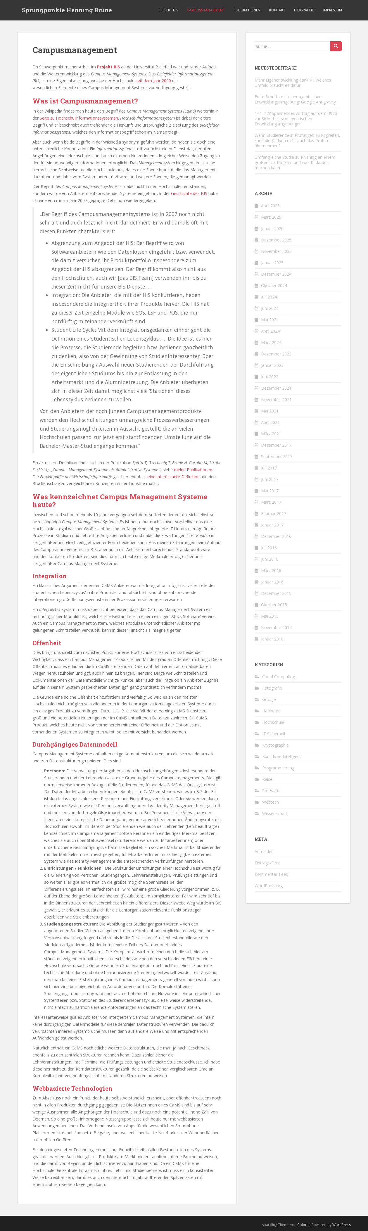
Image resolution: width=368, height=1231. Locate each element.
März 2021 (271, 433)
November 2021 (276, 399)
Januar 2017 (272, 525)
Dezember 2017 (276, 445)
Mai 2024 (270, 319)
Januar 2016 (272, 582)
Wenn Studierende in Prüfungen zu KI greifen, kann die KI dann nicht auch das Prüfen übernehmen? (297, 140)
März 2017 (271, 502)
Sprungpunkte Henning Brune (67, 10)
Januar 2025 (272, 262)
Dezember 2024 (276, 274)
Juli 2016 (269, 547)
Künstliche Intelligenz (282, 756)
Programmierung (278, 768)
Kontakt (277, 10)
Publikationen (247, 10)
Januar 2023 (272, 365)
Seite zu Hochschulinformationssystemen (79, 118)
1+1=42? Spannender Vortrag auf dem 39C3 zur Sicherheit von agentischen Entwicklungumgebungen (296, 119)
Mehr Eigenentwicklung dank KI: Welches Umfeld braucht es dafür (293, 82)
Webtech (270, 802)
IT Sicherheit (274, 733)
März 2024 (271, 342)
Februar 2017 (273, 513)
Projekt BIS (168, 10)
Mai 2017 (270, 490)
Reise (267, 779)
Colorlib (304, 1224)
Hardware (271, 711)
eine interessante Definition (174, 476)
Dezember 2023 (276, 354)
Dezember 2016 (276, 536)
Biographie (304, 10)
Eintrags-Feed (268, 863)
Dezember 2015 (276, 593)
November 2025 (276, 251)
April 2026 (270, 205)
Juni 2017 (269, 479)
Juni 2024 (269, 308)
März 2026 (271, 217)
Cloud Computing (278, 676)
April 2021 (270, 422)
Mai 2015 (270, 616)
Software (270, 790)
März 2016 (271, 570)
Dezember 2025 (276, 240)
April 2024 (270, 331)
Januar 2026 (272, 228)
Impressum (332, 10)
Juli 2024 (269, 297)
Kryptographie (275, 745)
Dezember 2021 (276, 388)
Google (269, 699)
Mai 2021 (270, 411)
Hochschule (273, 722)
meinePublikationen (193, 469)
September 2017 (276, 456)
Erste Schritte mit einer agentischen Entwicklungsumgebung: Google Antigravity (295, 99)
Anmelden (264, 851)
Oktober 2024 (274, 285)
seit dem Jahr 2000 (153, 80)
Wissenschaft (274, 813)
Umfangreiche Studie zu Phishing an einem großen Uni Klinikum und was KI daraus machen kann (295, 162)
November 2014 (276, 627)
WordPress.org (269, 885)
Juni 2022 (269, 376)
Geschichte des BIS (189, 193)
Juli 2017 (269, 468)
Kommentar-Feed (271, 874)
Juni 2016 (269, 559)
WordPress (341, 1224)
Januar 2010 (272, 639)
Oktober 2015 (274, 604)
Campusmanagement (206, 10)
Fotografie (272, 688)
